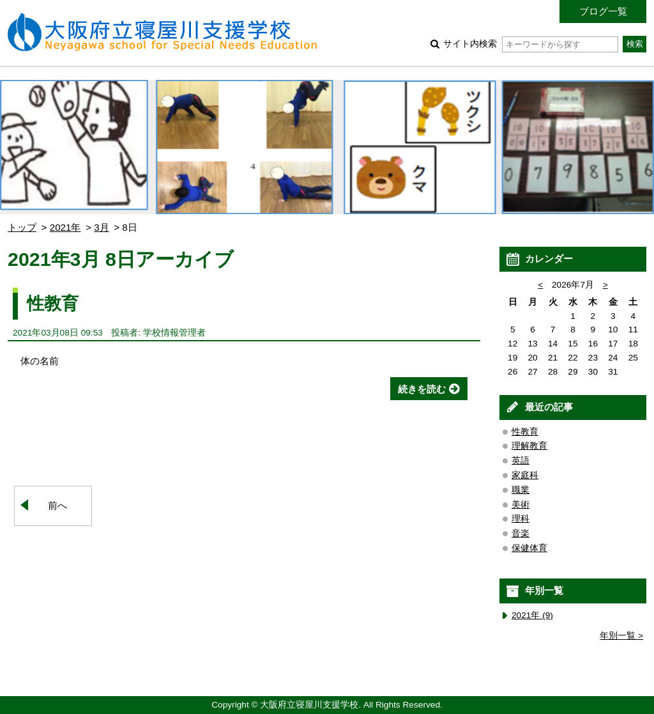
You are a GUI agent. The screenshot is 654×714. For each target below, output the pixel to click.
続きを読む (422, 389)
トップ (22, 227)
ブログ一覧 (603, 11)
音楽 (520, 533)
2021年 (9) (532, 615)
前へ (57, 505)
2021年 (65, 227)
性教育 (53, 303)
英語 (520, 460)
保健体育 (529, 548)
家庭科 (525, 475)
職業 (520, 490)
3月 (101, 227)
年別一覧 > (621, 635)
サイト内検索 (530, 44)
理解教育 (529, 446)
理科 (520, 519)
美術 (520, 504)
